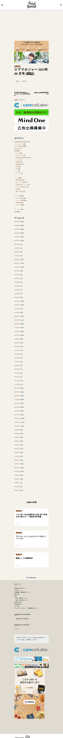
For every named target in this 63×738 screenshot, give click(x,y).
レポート (16, 153)
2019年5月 (17, 490)
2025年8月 (17, 244)
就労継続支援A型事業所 (21, 141)
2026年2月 (17, 233)
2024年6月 (17, 282)
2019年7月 (17, 483)
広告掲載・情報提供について (22, 592)
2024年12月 (17, 259)
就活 (17, 189)
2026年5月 (17, 221)
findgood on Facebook (22, 614)
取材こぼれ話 (19, 191)
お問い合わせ (18, 602)
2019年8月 (17, 479)
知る (15, 596)
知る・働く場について (22, 600)
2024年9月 (17, 271)
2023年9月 (17, 308)
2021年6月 (17, 395)
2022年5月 (17, 369)
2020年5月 (17, 445)
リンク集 (16, 606)
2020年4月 (17, 448)
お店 (17, 169)
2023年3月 (17, 331)
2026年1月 (17, 236)
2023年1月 (17, 339)
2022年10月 (17, 350)
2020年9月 (17, 430)
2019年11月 (17, 467)
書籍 (15, 151)
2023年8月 (17, 312)
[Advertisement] (31, 24)
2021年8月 (17, 388)
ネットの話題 (19, 198)
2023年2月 (17, 335)
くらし (17, 160)
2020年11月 (17, 422)
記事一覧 (16, 594)
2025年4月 (17, 255)
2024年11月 (17, 263)
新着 (15, 211)
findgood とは (18, 604)
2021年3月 (17, 407)
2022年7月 (17, 361)
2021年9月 (17, 384)
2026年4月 (17, 225)
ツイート (16, 629)
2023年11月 (17, 301)
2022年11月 (17, 346)
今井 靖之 (17, 81)
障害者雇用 (19, 180)
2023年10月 (17, 305)
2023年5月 (17, 324)
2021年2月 (17, 411)
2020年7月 (17, 437)
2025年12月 (17, 240)
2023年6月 (17, 320)
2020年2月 (17, 456)
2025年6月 (17, 252)
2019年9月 (17, 475)
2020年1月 (17, 460)
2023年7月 (17, 316)
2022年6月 (17, 365)
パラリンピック (18, 144)
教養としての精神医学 (24, 558)
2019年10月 (17, 471)
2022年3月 (17, 377)
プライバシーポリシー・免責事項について (26, 608)
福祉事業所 (19, 164)
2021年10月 (17, 380)
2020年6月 (17, 441)
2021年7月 (17, 392)
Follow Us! (31, 578)
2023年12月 (17, 297)
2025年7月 (17, 248)
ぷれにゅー (17, 590)
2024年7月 (17, 278)
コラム (16, 178)
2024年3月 (17, 290)
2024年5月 (17, 286)
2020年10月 (17, 426)
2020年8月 (17, 433)
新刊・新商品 (17, 66)
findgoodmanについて (22, 184)
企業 (17, 166)
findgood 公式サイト (20, 588)
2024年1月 (17, 293)
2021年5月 (17, 399)
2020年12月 (17, 418)
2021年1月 (17, 414)
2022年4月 (17, 373)
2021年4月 (17, 403)
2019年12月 (17, 464)
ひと (17, 171)
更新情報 (18, 202)
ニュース (16, 196)
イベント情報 (19, 200)
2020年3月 (17, 452)
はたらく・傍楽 (20, 182)
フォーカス (17, 209)
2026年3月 (17, 229)
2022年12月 (17, 343)
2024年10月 (17, 267)
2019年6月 (17, 486)
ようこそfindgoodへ (21, 187)
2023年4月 (17, 327)
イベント (18, 173)
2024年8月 (17, 274)
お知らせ (16, 148)
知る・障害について (21, 598)
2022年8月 (17, 358)
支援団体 (18, 162)
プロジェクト (19, 155)
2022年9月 (17, 354)
